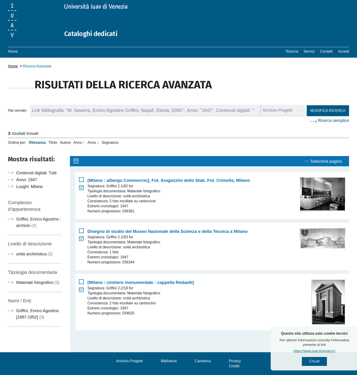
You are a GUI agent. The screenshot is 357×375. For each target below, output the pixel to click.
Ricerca (292, 51)
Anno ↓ (93, 142)
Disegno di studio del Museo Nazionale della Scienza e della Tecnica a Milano (167, 231)
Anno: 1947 (26, 179)
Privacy (235, 361)
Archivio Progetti (129, 361)
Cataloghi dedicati (91, 34)
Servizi (309, 51)
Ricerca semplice (333, 120)
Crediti (234, 366)
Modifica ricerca (327, 111)
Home (13, 51)
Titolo (52, 142)
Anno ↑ (79, 142)
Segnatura (110, 142)
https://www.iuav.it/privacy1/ (323, 351)
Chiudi (323, 361)
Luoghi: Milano (29, 186)
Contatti (326, 51)
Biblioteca (169, 361)
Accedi (343, 51)
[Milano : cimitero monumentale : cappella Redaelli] (140, 282)
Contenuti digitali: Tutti (36, 173)
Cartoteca (203, 361)
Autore (65, 142)
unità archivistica (34, 254)
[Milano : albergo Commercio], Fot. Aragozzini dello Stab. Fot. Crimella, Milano (168, 180)
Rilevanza (37, 142)
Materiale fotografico (37, 282)
